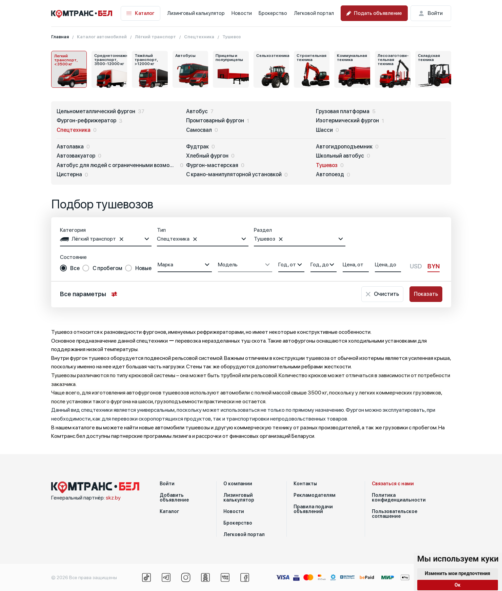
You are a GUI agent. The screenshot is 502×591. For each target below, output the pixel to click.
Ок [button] (458, 585)
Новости (242, 13)
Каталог (140, 13)
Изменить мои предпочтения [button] (457, 573)
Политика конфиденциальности (399, 497)
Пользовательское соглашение (394, 513)
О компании (237, 483)
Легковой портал (314, 13)
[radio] (70, 268)
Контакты (305, 483)
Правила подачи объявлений (313, 509)
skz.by (113, 497)
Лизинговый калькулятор (196, 13)
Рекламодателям (315, 495)
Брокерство (273, 13)
